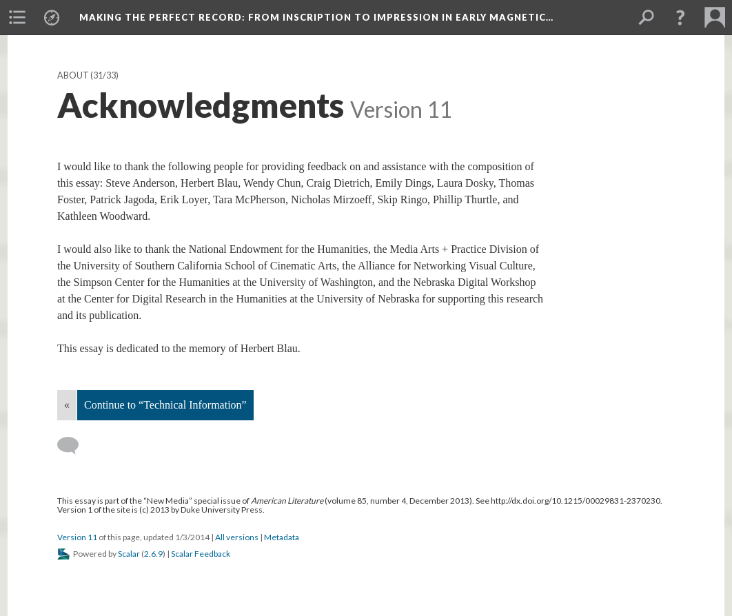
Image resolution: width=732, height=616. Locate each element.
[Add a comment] (74, 446)
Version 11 (77, 537)
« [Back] (67, 405)
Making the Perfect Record (316, 17)
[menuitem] (17, 17)
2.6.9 (153, 553)
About (73, 75)
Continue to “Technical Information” (165, 405)
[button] (680, 17)
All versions (236, 537)
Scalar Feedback (200, 553)
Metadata (281, 537)
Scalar (129, 553)
